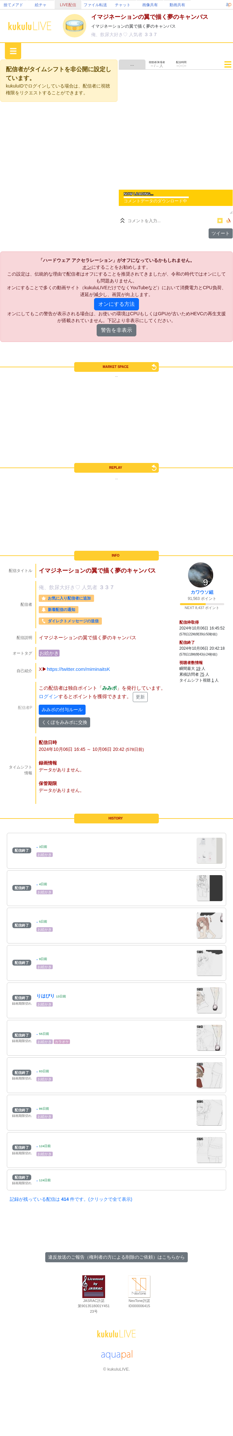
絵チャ (41, 5)
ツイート (221, 233)
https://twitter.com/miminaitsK (78, 669)
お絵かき (49, 653)
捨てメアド (13, 5)
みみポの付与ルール (62, 709)
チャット (122, 5)
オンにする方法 (116, 304)
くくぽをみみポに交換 (64, 722)
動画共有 (177, 5)
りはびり (45, 995)
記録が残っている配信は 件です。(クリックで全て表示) (71, 1199)
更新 (140, 696)
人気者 (136, 34)
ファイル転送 (95, 5)
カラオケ (62, 1042)
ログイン (48, 696)
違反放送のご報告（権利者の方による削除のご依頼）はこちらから (116, 1257)
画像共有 (150, 5)
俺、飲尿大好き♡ (110, 34)
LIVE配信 (68, 5)
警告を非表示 (116, 330)
